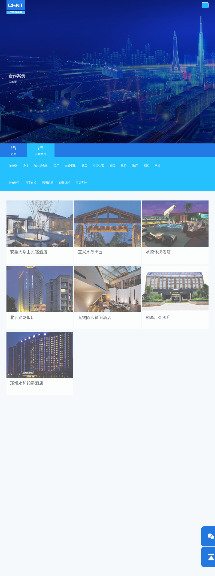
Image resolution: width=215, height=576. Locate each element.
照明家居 (47, 182)
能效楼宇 (14, 182)
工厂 (56, 165)
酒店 (84, 165)
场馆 (25, 165)
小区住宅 (98, 165)
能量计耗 (64, 182)
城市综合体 (41, 165)
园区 (146, 165)
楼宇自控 (30, 182)
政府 (135, 165)
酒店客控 (81, 182)
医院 (112, 165)
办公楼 (13, 165)
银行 (124, 165)
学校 (157, 165)
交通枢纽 (70, 165)
